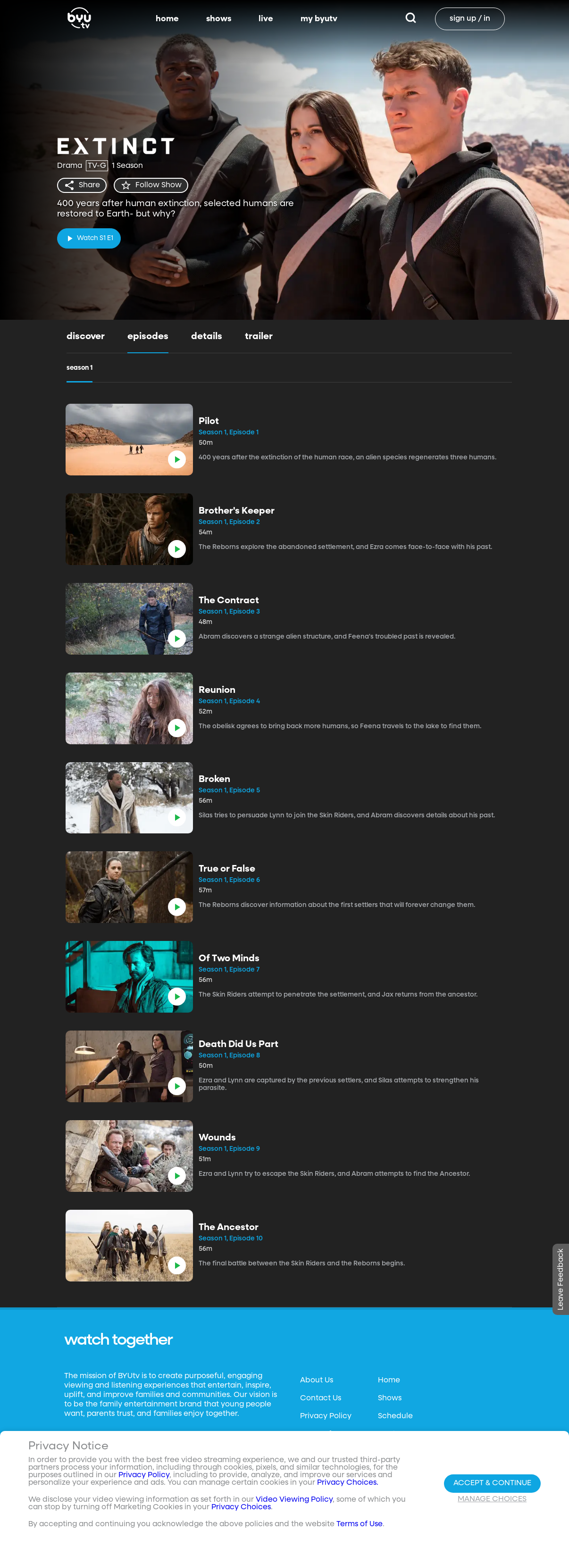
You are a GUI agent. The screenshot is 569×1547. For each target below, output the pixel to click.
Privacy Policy (325, 1416)
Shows (390, 1398)
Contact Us (320, 1398)
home (167, 19)
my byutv (319, 19)
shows (218, 19)
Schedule (395, 1416)
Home (389, 1380)
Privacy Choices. (347, 1485)
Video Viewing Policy (294, 1502)
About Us (316, 1380)
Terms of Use (359, 1526)
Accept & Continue (492, 1485)
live (266, 19)
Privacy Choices (241, 1510)
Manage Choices (492, 1501)
